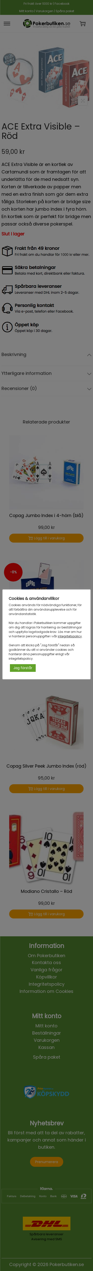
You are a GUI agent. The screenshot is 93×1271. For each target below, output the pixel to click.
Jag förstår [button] (22, 667)
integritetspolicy (70, 636)
